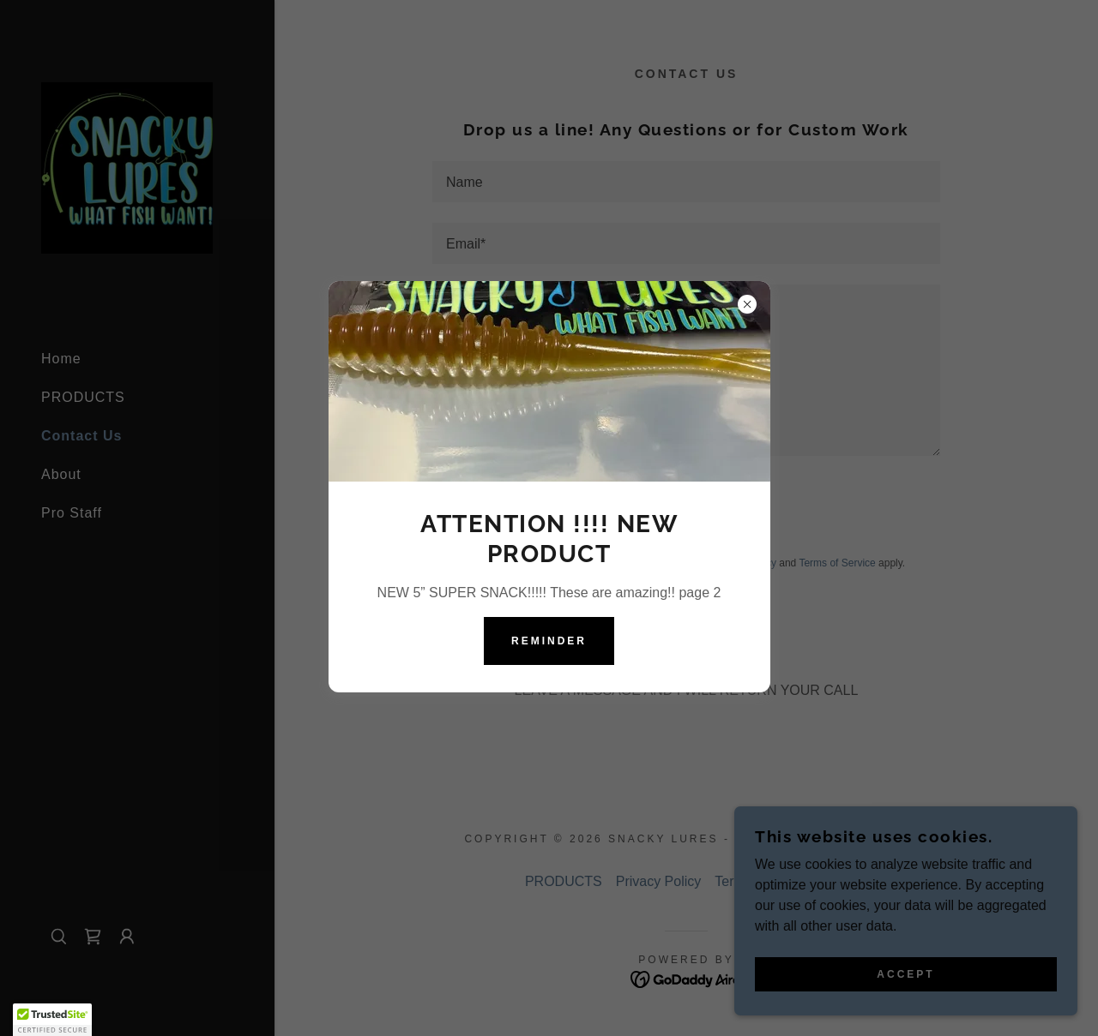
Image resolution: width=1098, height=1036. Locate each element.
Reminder (549, 641)
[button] (52, 1019)
